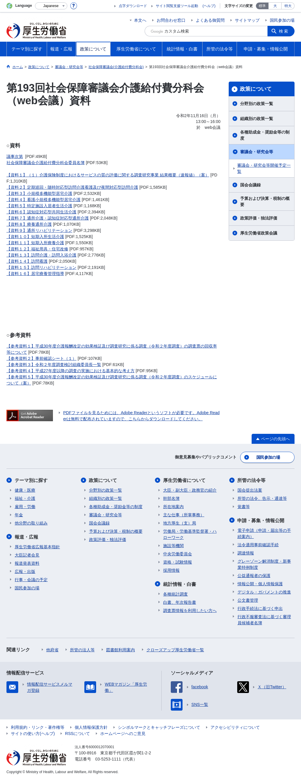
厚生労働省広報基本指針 (37, 546)
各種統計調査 (175, 593)
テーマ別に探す (31, 480)
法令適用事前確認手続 (258, 544)
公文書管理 (248, 599)
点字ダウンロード (133, 6)
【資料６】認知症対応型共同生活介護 (41, 212)
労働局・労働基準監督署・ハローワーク (190, 534)
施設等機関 (173, 545)
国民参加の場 (282, 20)
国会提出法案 (250, 490)
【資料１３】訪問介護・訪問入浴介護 (41, 255)
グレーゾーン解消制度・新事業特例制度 (264, 563)
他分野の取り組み (31, 522)
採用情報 (171, 570)
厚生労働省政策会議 (258, 233)
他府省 (52, 649)
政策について (256, 89)
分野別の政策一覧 (256, 103)
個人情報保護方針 (91, 726)
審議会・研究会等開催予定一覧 (264, 168)
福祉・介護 (25, 498)
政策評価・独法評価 (258, 218)
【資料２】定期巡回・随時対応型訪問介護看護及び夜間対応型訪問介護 (72, 187)
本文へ (140, 20)
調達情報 (246, 552)
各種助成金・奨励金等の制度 (265, 135)
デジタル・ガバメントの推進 (264, 591)
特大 (288, 6)
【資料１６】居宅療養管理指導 (35, 273)
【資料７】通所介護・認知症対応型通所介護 (47, 218)
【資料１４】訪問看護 (27, 261)
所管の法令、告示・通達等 (262, 498)
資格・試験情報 (177, 561)
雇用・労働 (25, 506)
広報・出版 (25, 571)
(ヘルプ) (209, 6)
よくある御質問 (210, 20)
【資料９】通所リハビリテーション (39, 230)
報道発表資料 (27, 562)
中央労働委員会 (177, 553)
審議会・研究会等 (256, 151)
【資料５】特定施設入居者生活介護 (39, 205)
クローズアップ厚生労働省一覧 (175, 649)
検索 (284, 31)
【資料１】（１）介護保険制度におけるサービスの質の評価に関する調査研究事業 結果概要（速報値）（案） (107, 175)
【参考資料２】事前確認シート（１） (41, 358)
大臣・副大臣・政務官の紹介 (190, 490)
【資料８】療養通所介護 (29, 224)
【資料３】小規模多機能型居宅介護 (39, 193)
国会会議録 (250, 185)
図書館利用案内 (120, 649)
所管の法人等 (82, 649)
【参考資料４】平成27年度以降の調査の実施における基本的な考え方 (70, 370)
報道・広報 (26, 536)
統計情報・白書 (179, 583)
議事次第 (14, 156)
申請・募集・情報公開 (261, 519)
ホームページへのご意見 (123, 733)
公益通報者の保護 (254, 575)
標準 (262, 6)
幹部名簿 (171, 498)
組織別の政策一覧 (256, 118)
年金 (19, 514)
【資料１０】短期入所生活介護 (35, 236)
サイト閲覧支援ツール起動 (177, 6)
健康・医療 (25, 490)
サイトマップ (247, 20)
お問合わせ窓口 (171, 20)
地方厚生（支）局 (179, 522)
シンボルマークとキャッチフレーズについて (159, 726)
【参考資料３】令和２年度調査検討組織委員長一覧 (53, 364)
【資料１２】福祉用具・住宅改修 (37, 249)
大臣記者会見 (27, 554)
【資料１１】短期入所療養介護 (35, 242)
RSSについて (77, 733)
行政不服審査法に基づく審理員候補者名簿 (264, 619)
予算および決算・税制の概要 (265, 201)
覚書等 (244, 506)
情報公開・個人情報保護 (260, 583)
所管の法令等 (252, 480)
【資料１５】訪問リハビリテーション (41, 267)
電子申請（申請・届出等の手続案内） (264, 532)
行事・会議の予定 (31, 579)
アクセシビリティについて (235, 726)
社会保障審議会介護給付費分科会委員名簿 (45, 162)
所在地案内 (173, 506)
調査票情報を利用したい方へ (190, 610)
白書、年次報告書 (179, 601)
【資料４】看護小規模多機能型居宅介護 (43, 199)
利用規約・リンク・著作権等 (37, 726)
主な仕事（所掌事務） (183, 514)
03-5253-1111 (108, 758)
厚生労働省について (184, 480)
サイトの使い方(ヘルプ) (33, 733)
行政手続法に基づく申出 (260, 608)
